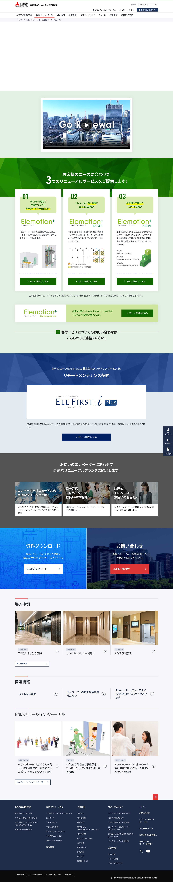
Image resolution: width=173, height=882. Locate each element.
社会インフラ (23, 760)
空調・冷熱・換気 (52, 827)
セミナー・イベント (146, 828)
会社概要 (80, 822)
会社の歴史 (81, 834)
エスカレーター (51, 822)
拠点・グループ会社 (84, 838)
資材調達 (80, 843)
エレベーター (50, 818)
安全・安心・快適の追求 (24, 829)
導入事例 (50, 847)
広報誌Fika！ (82, 861)
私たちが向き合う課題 (23, 813)
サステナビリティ (115, 807)
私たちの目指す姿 (23, 807)
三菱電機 (20, 874)
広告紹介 (80, 856)
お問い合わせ (144, 813)
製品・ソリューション (54, 807)
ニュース (142, 807)
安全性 (70, 760)
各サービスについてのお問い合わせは (89, 335)
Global (133, 4)
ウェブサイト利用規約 (35, 874)
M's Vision (82, 847)
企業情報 (81, 807)
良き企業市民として (116, 818)
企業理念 (80, 813)
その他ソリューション (54, 836)
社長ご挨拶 (81, 818)
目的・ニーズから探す (54, 840)
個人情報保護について (53, 874)
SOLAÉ (80, 852)
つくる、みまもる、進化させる (26, 818)
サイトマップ (68, 874)
